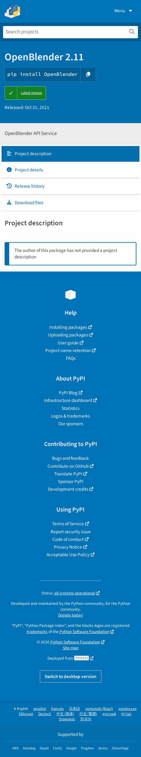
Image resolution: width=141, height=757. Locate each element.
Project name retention (68, 350)
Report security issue (71, 531)
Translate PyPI (68, 473)
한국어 (85, 719)
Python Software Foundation (84, 632)
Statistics (70, 408)
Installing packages (68, 327)
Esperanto (67, 719)
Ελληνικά (26, 714)
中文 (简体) (65, 714)
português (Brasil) (99, 708)
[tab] (70, 154)
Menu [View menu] (123, 10)
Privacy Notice (68, 547)
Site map (70, 648)
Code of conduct (68, 539)
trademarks (37, 632)
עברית (126, 714)
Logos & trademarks (70, 416)
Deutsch (44, 714)
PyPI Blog (68, 392)
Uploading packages (68, 335)
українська (127, 708)
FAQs (70, 358)
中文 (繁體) (88, 714)
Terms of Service (68, 523)
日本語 (74, 708)
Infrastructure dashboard (68, 400)
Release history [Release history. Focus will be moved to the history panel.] (25, 186)
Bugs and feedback (70, 458)
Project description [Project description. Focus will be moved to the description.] (28, 153)
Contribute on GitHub (68, 466)
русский (109, 714)
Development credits (68, 489)
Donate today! (70, 615)
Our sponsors (70, 423)
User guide (68, 342)
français (57, 708)
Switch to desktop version (71, 676)
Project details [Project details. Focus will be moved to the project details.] (24, 170)
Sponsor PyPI (70, 481)
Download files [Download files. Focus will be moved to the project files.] (24, 202)
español (39, 708)
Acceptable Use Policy (68, 554)
